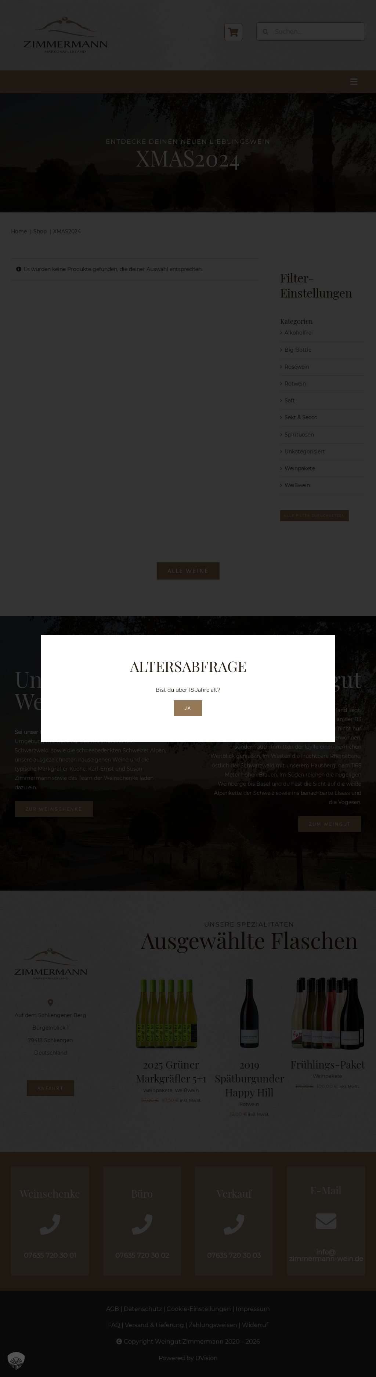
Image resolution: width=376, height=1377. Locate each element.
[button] (16, 1361)
